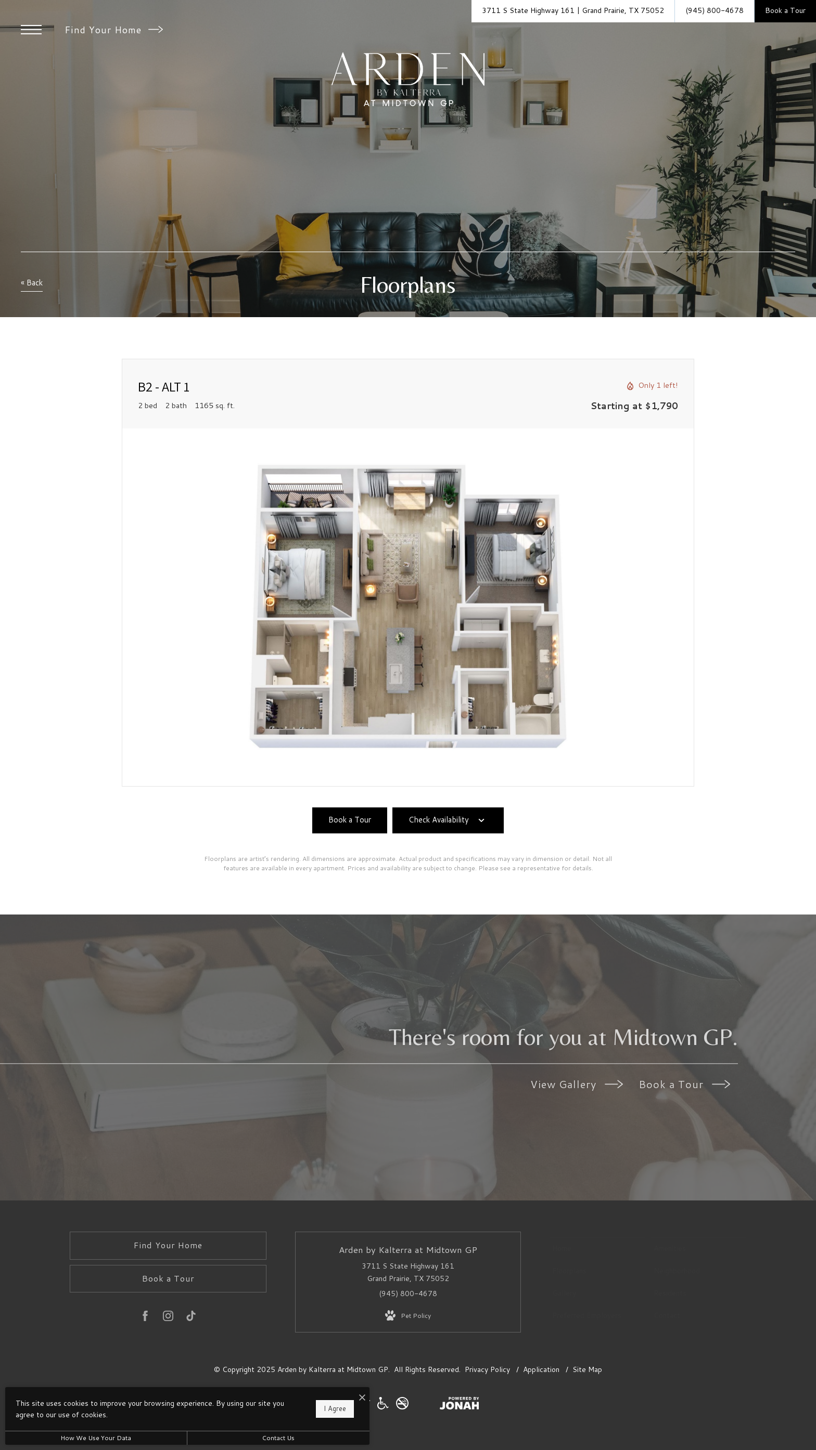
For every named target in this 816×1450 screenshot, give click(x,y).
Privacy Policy (487, 1369)
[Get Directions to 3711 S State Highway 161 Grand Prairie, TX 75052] (572, 11)
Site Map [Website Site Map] (587, 1369)
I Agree (335, 1408)
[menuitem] (597, 1249)
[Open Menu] (31, 29)
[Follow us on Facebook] (145, 1318)
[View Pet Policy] (408, 1316)
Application (542, 1369)
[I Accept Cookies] (362, 1397)
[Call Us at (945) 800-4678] (714, 11)
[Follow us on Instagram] (168, 1318)
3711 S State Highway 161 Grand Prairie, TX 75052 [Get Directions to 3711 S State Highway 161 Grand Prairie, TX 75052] (408, 1272)
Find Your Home (114, 29)
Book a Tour (684, 1084)
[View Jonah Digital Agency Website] (459, 1405)
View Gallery (576, 1084)
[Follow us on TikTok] (191, 1318)
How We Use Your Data (95, 1437)
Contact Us (278, 1437)
